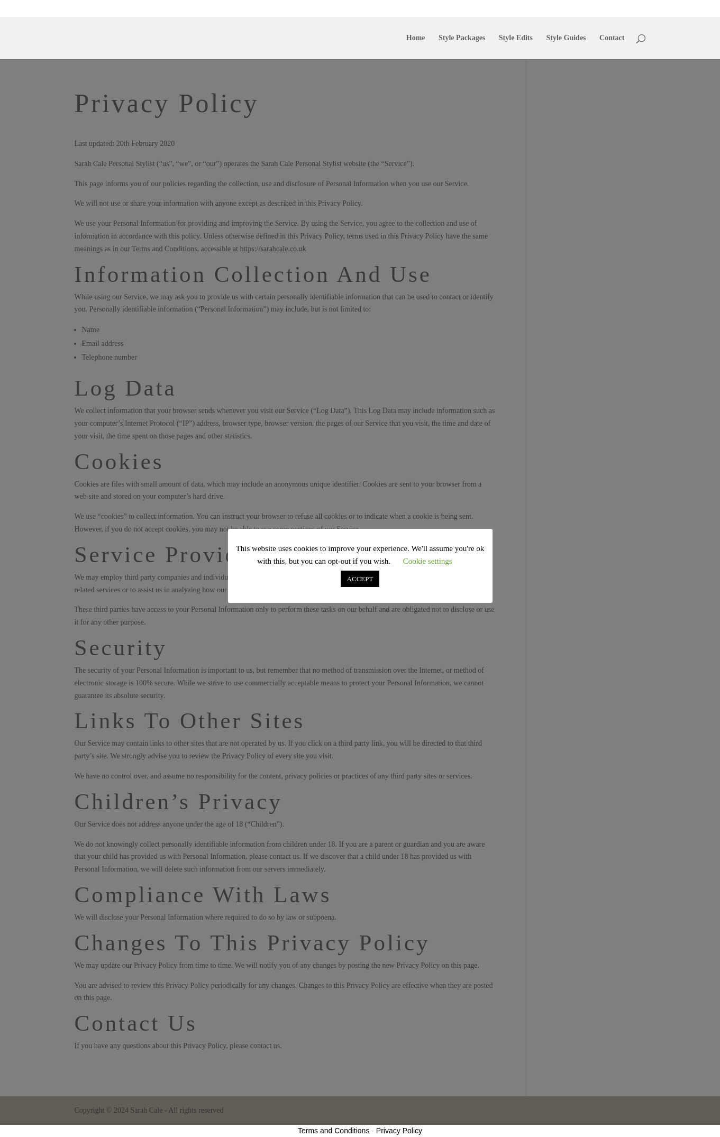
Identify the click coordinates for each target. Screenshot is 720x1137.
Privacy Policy (399, 1130)
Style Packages (471, 8)
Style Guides (556, 8)
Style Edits (515, 8)
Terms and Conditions (333, 1130)
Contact (594, 8)
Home (433, 8)
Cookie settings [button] (427, 561)
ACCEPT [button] (360, 579)
